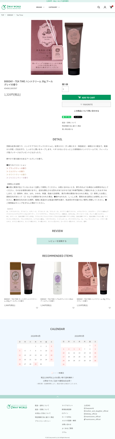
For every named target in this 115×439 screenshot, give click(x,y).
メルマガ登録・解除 (69, 420)
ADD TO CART (86, 97)
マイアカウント (67, 405)
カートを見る (66, 417)
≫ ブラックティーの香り (16, 168)
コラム (64, 432)
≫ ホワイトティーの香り (16, 174)
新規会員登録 (66, 409)
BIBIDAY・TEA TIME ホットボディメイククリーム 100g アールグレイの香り (20, 300)
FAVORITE (86, 104)
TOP (2, 15)
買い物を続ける (67, 129)
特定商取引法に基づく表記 (71, 126)
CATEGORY (53, 7)
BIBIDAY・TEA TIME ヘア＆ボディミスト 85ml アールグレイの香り (56, 300)
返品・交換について (69, 122)
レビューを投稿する (57, 241)
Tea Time (19, 15)
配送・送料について (42, 405)
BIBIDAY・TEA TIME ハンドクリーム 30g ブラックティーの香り (93, 300)
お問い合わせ (66, 424)
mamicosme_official (92, 416)
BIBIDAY (10, 15)
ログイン (65, 413)
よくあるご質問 (67, 428)
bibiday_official (90, 414)
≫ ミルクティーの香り (15, 171)
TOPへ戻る (57, 396)
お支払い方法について (43, 413)
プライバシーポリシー (43, 421)
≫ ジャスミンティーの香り (17, 177)
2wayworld (89, 408)
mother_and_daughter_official (96, 411)
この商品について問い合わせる (86, 110)
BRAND (39, 7)
